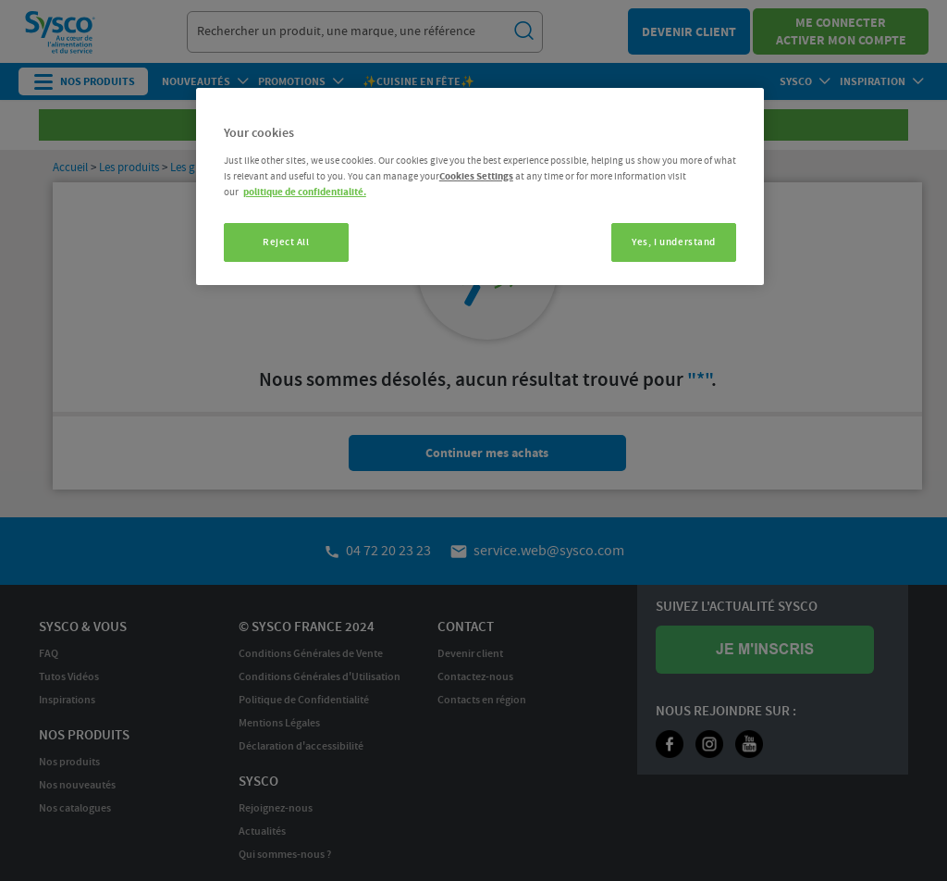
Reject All (286, 242)
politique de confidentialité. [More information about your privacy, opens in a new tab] (304, 192)
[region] (480, 186)
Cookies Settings (476, 176)
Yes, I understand (674, 242)
